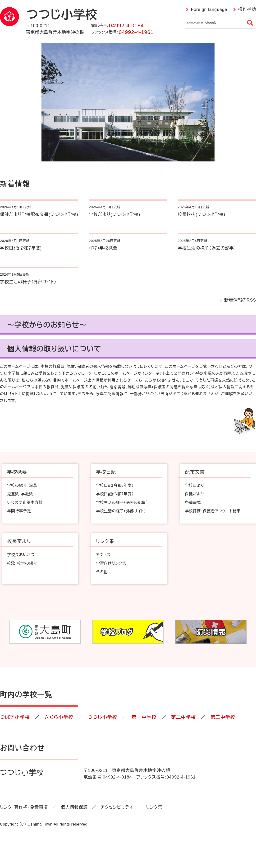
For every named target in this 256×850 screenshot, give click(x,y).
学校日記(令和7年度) (21, 248)
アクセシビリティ (117, 807)
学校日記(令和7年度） (115, 494)
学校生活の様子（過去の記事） (207, 248)
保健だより (194, 494)
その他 (102, 572)
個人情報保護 (74, 807)
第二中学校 (183, 717)
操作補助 (247, 9)
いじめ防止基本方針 (24, 503)
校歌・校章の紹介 (22, 563)
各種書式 (193, 503)
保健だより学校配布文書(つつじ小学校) (39, 214)
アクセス (103, 555)
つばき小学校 (15, 717)
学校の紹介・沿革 (22, 485)
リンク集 (154, 807)
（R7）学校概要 (103, 248)
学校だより (194, 485)
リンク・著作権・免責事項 (24, 807)
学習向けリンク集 (111, 563)
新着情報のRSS (240, 300)
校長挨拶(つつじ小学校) (201, 214)
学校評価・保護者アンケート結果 (213, 511)
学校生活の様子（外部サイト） (28, 281)
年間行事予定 (19, 511)
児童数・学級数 (20, 494)
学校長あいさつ (21, 555)
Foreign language (209, 9)
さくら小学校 (58, 717)
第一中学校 (144, 717)
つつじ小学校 (102, 717)
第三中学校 (222, 717)
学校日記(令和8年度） (115, 485)
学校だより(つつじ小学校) (114, 214)
